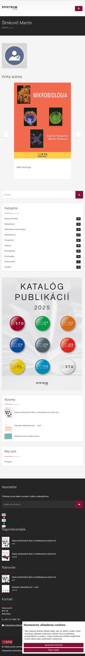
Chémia (42, 245)
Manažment (42, 224)
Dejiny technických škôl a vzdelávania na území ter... (37, 412)
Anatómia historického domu (26, 436)
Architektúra (42, 251)
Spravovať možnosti (54, 645)
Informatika (42, 256)
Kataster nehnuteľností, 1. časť (27, 425)
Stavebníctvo (42, 234)
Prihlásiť (8, 462)
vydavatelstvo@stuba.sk (15, 625)
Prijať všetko (53, 650)
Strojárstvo (42, 240)
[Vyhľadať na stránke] (39, 194)
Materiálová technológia (42, 229)
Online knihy (42, 261)
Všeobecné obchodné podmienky (16, 650)
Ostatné (42, 267)
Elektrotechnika (42, 218)
